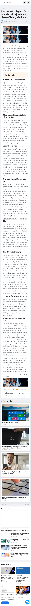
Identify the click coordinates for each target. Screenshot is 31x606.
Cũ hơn (27, 504)
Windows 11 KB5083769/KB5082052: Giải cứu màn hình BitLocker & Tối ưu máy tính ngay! (22, 578)
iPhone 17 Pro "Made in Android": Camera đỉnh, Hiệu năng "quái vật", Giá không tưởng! (19, 547)
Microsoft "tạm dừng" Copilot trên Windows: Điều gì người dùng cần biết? (7, 578)
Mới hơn (4, 504)
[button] (2, 2)
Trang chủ (3, 8)
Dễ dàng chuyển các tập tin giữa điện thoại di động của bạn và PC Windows (14, 472)
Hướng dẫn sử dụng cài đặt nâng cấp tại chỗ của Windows (14, 498)
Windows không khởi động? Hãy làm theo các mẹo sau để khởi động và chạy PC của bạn (14, 447)
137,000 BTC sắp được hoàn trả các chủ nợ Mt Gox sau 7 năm (19, 534)
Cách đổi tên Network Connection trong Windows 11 (14, 530)
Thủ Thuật (9, 8)
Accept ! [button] (5, 603)
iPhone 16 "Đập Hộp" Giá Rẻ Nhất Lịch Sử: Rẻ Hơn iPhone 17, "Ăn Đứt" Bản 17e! (19, 555)
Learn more (11, 599)
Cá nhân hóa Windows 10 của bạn (10, 422)
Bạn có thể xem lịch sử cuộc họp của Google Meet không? (19, 540)
